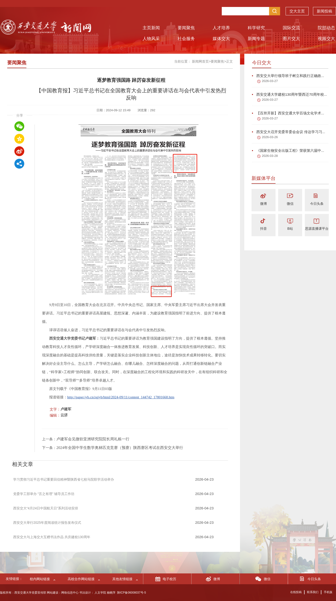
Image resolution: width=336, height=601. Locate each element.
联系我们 (312, 592)
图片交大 (291, 38)
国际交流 (291, 27)
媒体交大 (221, 38)
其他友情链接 (122, 579)
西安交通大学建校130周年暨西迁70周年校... (289, 94)
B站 (290, 228)
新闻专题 (256, 38)
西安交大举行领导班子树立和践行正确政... (288, 76)
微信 (290, 204)
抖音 (263, 228)
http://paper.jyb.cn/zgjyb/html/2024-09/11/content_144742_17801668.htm (120, 397)
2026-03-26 (270, 137)
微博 (263, 204)
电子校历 (169, 579)
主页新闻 (151, 27)
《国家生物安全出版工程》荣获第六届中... (288, 150)
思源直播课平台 (317, 228)
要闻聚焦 (186, 27)
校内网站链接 (40, 579)
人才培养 (221, 27)
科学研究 (256, 27)
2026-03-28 (270, 156)
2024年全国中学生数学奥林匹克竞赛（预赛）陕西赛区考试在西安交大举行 (119, 448)
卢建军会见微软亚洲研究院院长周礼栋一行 (92, 439)
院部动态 (326, 27)
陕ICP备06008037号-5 (131, 592)
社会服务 (186, 38)
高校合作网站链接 (81, 579)
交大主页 (297, 12)
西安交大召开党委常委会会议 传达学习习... (288, 132)
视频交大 (326, 38)
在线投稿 (296, 592)
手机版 (328, 592)
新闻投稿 (324, 12)
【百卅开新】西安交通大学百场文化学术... (288, 113)
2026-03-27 (270, 81)
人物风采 (151, 38)
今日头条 (317, 204)
